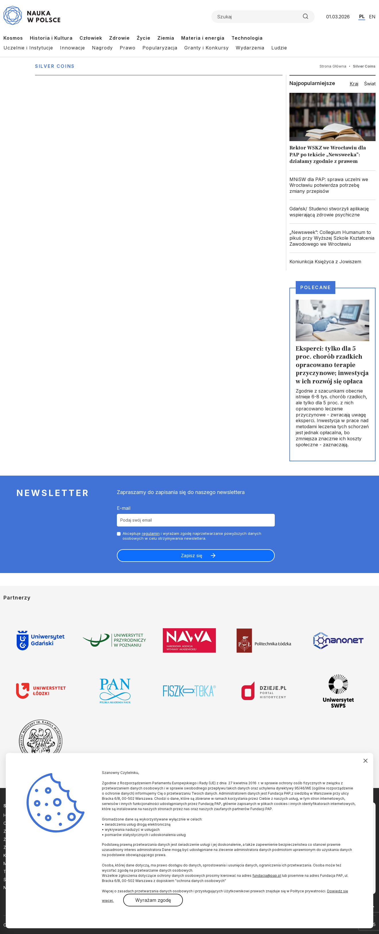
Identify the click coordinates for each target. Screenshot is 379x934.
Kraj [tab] (354, 84)
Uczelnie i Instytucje (28, 48)
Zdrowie (119, 38)
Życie (143, 38)
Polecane (315, 287)
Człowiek (91, 38)
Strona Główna (333, 66)
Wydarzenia (250, 48)
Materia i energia (203, 38)
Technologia (247, 38)
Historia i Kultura (51, 38)
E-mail (123, 508)
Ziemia (165, 38)
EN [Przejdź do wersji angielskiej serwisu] (372, 17)
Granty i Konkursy (206, 48)
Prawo (128, 48)
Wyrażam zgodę (153, 900)
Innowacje (72, 48)
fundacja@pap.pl (266, 875)
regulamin (151, 533)
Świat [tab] (370, 84)
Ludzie (279, 48)
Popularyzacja (159, 48)
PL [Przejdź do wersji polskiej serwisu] (362, 16)
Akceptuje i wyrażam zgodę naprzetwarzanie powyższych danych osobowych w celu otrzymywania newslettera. (192, 536)
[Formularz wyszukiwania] (263, 16)
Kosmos (13, 38)
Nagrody (102, 48)
